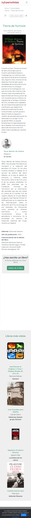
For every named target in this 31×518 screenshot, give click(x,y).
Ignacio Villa (15, 455)
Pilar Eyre (15, 493)
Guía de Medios (22, 510)
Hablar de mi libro (15, 268)
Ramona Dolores (15, 376)
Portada (6, 510)
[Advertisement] (13, 301)
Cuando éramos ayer (15, 491)
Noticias (13, 510)
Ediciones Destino (14, 32)
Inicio (7, 8)
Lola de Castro (15, 414)
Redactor (7, 154)
